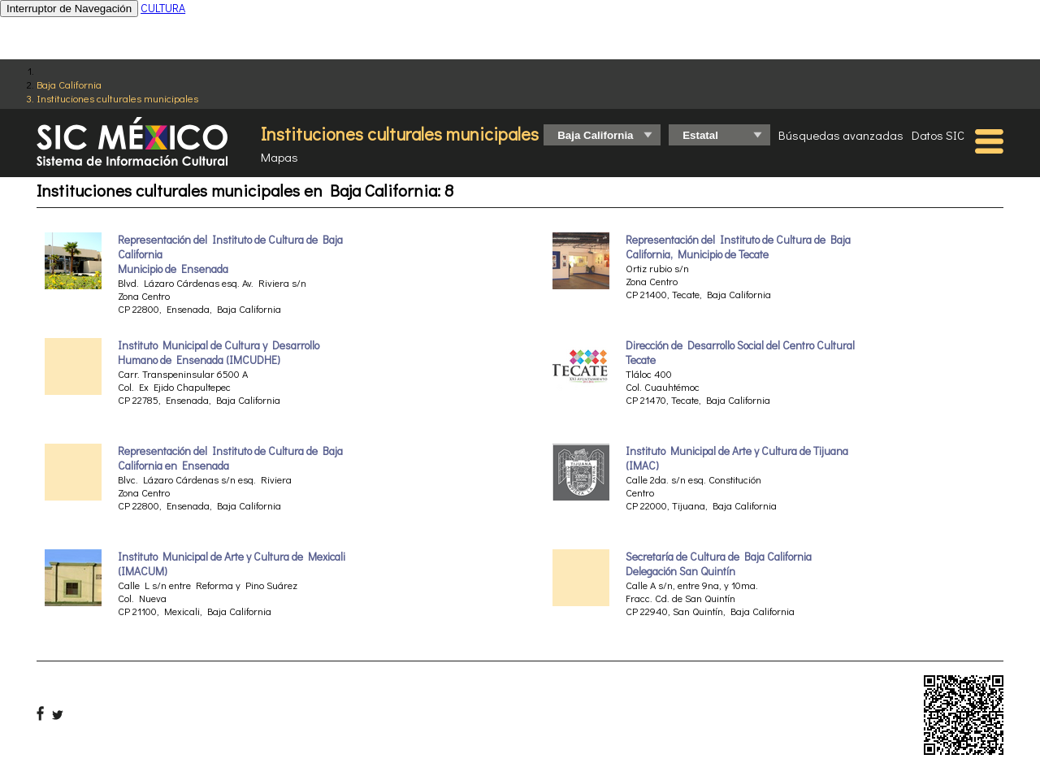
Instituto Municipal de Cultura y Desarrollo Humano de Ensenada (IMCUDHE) (218, 352)
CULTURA (163, 7)
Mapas (279, 157)
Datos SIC (938, 135)
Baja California (69, 84)
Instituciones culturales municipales (117, 98)
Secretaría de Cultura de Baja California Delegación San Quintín (719, 564)
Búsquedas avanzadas (841, 135)
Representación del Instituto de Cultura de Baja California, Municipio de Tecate (738, 247)
